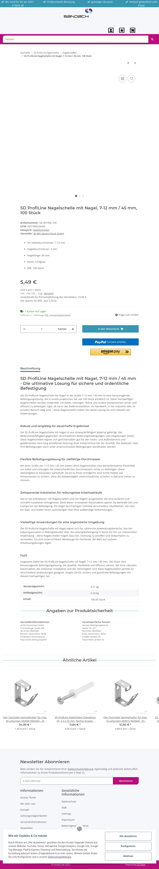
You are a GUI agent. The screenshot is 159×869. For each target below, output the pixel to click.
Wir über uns (27, 803)
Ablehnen (128, 856)
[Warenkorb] (133, 30)
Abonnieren (126, 780)
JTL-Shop (141, 864)
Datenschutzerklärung (80, 769)
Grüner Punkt (28, 797)
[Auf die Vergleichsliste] (122, 78)
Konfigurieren (128, 846)
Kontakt (24, 809)
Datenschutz (69, 801)
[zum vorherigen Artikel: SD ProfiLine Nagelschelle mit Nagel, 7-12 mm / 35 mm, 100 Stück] (128, 63)
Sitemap (66, 813)
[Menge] (42, 329)
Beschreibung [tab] (30, 368)
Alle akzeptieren (128, 836)
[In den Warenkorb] (110, 329)
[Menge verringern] (24, 329)
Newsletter (26, 828)
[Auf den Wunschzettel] (131, 78)
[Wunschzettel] (121, 30)
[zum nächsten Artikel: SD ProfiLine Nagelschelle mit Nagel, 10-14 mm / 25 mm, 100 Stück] (135, 63)
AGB (64, 807)
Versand (48, 293)
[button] (110, 30)
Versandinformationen (33, 822)
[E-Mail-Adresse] (66, 781)
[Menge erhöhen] (73, 329)
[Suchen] (76, 39)
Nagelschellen (41, 230)
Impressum (68, 819)
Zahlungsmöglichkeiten (33, 815)
